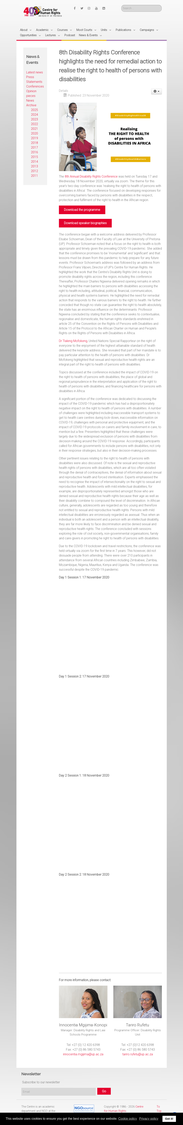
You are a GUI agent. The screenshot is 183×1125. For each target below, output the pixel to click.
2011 (34, 176)
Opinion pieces (31, 93)
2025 (34, 110)
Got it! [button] (169, 1118)
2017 (34, 147)
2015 (34, 157)
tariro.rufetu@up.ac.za (137, 1054)
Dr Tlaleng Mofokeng (73, 341)
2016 (34, 152)
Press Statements (34, 79)
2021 (34, 129)
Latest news (34, 72)
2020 (34, 133)
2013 (34, 166)
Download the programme (82, 210)
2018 (34, 143)
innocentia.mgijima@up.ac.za (83, 1054)
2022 (34, 124)
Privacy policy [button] (148, 1118)
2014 (34, 161)
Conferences (35, 86)
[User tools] (156, 91)
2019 (34, 138)
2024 (34, 114)
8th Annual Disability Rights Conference (91, 176)
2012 (34, 171)
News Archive (31, 103)
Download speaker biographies (85, 223)
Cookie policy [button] (127, 1118)
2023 (34, 119)
